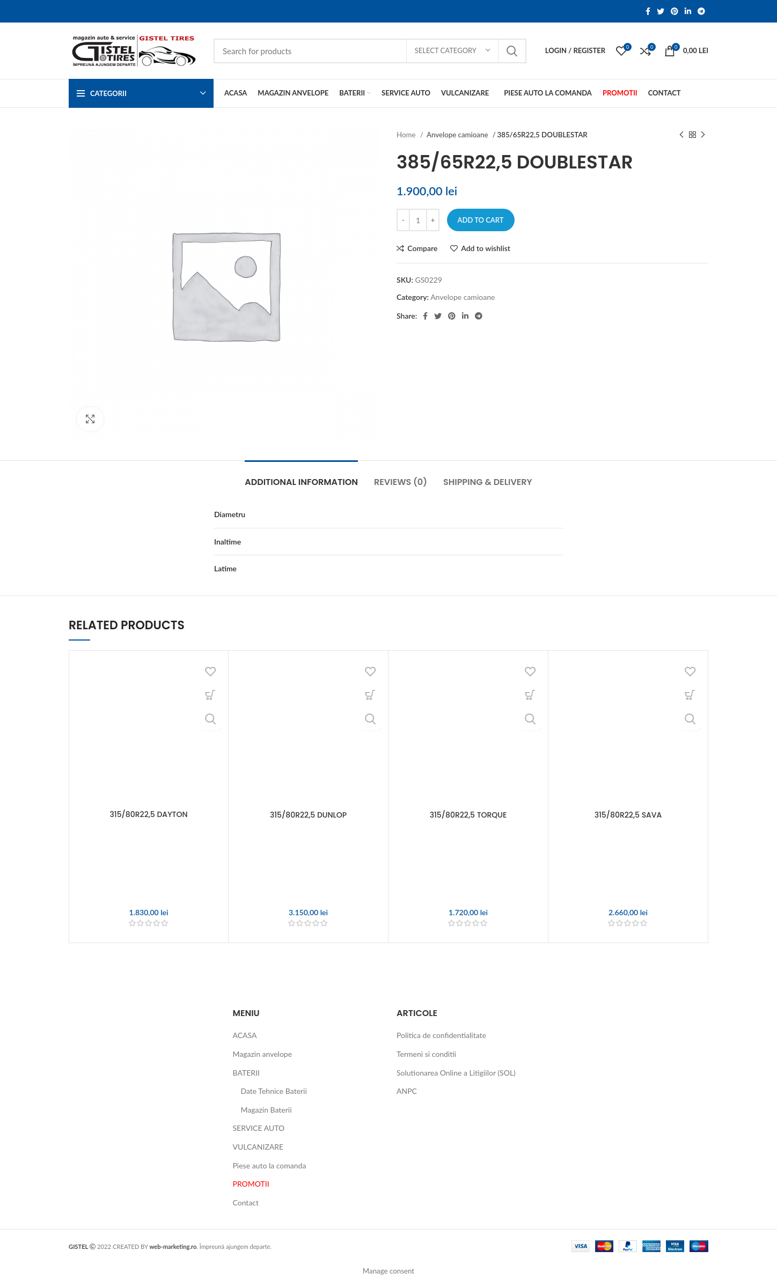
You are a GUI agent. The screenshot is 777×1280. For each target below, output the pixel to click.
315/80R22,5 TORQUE (468, 815)
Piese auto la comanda (269, 1165)
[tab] (301, 476)
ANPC (407, 1090)
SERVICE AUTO (259, 1127)
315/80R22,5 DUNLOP (308, 815)
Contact (246, 1202)
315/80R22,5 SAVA (628, 815)
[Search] (370, 51)
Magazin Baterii (266, 1109)
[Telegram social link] (701, 11)
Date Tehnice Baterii (274, 1090)
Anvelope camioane (458, 134)
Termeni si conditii (426, 1053)
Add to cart (481, 220)
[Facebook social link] (648, 11)
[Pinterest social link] (674, 11)
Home (407, 134)
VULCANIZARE (258, 1146)
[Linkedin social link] (687, 11)
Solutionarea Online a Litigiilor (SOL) (456, 1072)
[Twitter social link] (661, 11)
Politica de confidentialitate (441, 1035)
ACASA (245, 1035)
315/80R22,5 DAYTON (148, 814)
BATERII (246, 1072)
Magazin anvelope (262, 1053)
